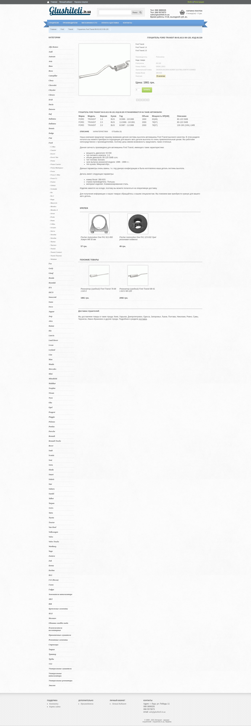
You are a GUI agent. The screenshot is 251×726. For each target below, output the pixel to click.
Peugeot (52, 412)
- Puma (52, 220)
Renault (52, 436)
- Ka (51, 192)
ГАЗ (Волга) (54, 580)
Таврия (52, 649)
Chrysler (52, 90)
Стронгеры (53, 645)
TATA (51, 508)
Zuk (50, 561)
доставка (143, 319)
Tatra (51, 513)
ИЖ (50, 604)
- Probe (52, 217)
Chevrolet (52, 85)
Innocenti (52, 297)
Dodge (51, 133)
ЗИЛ (51, 599)
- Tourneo (52, 245)
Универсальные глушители (60, 669)
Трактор (52, 654)
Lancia (51, 335)
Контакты (127, 23)
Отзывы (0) (117, 131)
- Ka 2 (51, 196)
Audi (51, 52)
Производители (70, 23)
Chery (51, 80)
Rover (51, 446)
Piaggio (52, 417)
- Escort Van (53, 157)
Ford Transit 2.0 (141, 50)
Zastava (52, 556)
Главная (54, 2)
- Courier (52, 150)
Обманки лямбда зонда (58, 623)
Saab (51, 450)
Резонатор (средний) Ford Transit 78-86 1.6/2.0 (98, 290)
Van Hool (52, 527)
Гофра (51, 589)
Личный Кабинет (119, 704)
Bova (51, 71)
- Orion (52, 213)
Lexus (51, 345)
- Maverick (53, 203)
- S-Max (52, 224)
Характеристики (100, 131)
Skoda (51, 470)
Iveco (51, 307)
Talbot (51, 498)
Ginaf (51, 273)
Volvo (51, 537)
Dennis (51, 128)
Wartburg (52, 546)
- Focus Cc (53, 178)
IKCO (51, 292)
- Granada (53, 189)
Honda (51, 278)
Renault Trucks (55, 441)
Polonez (52, 422)
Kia (50, 331)
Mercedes (52, 369)
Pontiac (52, 426)
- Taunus (52, 242)
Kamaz (51, 326)
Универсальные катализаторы (55, 674)
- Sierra (52, 231)
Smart (51, 474)
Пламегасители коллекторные (55, 629)
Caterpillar (53, 76)
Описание (84, 131)
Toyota (51, 518)
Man (50, 359)
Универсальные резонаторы (60, 681)
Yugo (51, 551)
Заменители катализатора (60, 594)
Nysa (51, 398)
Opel (50, 407)
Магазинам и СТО (89, 23)
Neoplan (52, 388)
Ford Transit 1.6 (141, 47)
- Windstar (53, 259)
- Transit (52, 249)
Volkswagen (53, 532)
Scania (51, 455)
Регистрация (199, 2)
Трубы (51, 659)
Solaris (51, 479)
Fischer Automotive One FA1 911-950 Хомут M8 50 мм (97, 238)
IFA (50, 287)
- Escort (52, 154)
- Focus (52, 171)
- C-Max (52, 147)
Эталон (52, 685)
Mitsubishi (53, 379)
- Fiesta (52, 161)
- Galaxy (52, 185)
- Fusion (52, 182)
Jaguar (51, 311)
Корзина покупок (81, 2)
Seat (50, 460)
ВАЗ (50, 575)
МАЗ (51, 613)
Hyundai (52, 283)
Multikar (52, 383)
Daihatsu (52, 119)
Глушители (54, 23)
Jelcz (51, 321)
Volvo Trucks (54, 542)
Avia (50, 61)
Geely (51, 268)
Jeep (50, 316)
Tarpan (51, 503)
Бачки (51, 565)
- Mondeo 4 (53, 210)
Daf (50, 114)
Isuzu (51, 302)
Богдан (52, 570)
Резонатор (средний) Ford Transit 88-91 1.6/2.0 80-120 (137, 290)
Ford (51, 143)
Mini (51, 374)
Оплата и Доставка (110, 23)
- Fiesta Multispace (56, 168)
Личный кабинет (66, 2)
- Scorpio (52, 227)
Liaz (50, 355)
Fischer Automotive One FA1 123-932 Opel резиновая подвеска (137, 238)
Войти (190, 2)
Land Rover (53, 340)
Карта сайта (54, 707)
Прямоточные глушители (60, 635)
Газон (51, 585)
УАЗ (50, 664)
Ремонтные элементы (58, 640)
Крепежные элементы (58, 609)
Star (50, 484)
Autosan (52, 56)
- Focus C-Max (54, 175)
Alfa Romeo (53, 47)
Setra (51, 465)
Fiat (50, 138)
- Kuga (51, 199)
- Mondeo (52, 206)
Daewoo (52, 109)
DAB (51, 100)
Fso (50, 264)
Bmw (51, 66)
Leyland (52, 350)
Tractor (52, 522)
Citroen (52, 95)
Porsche (52, 431)
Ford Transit (140, 44)
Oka (50, 403)
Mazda (51, 364)
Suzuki (51, 494)
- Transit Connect (55, 252)
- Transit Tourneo (55, 256)
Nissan (51, 393)
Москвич (52, 618)
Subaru (52, 489)
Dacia (51, 104)
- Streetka (52, 235)
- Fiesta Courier (55, 164)
